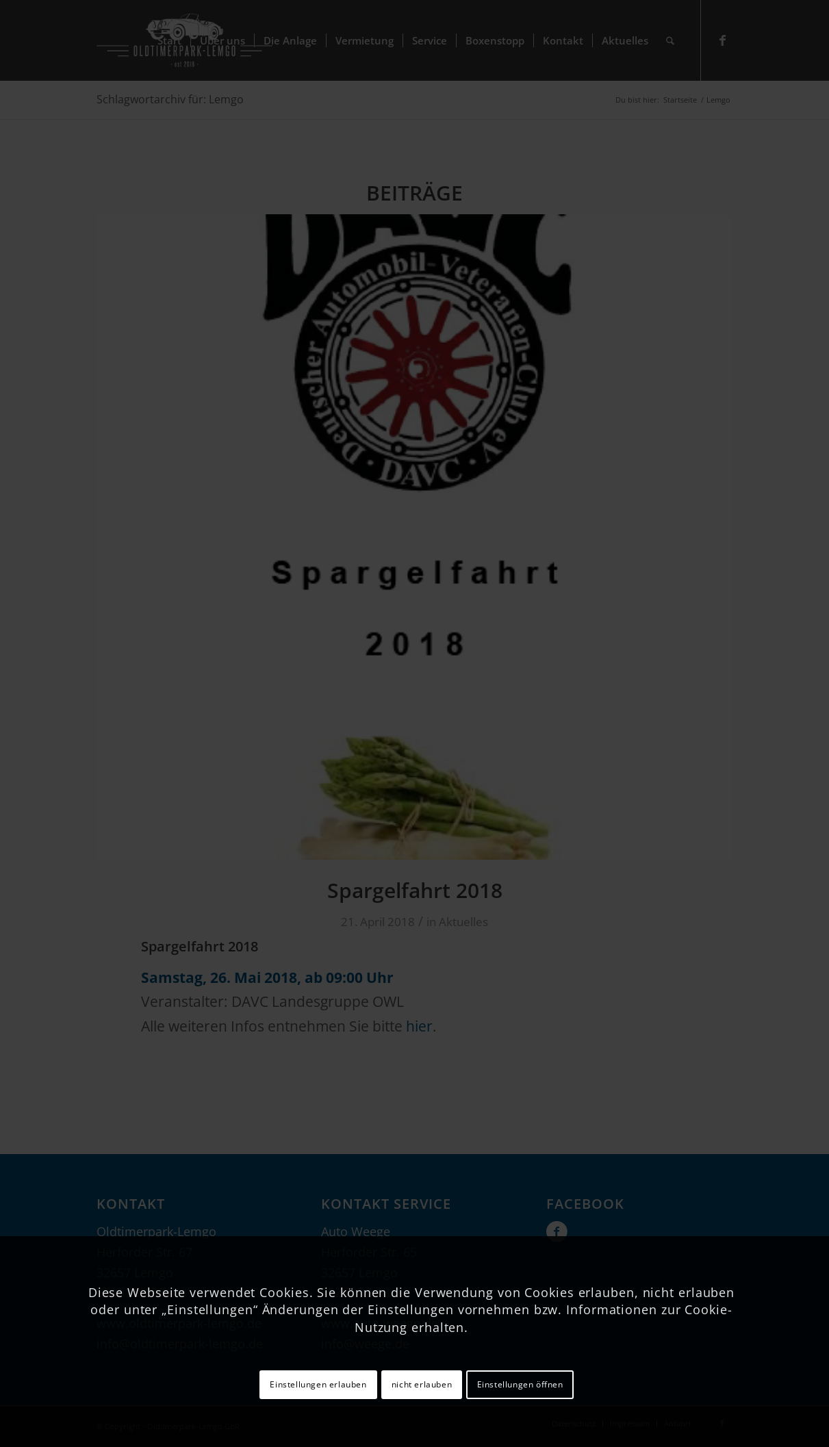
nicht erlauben (422, 1384)
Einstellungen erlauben (318, 1384)
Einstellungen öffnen (520, 1384)
